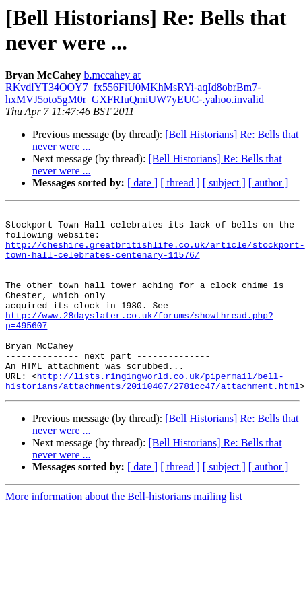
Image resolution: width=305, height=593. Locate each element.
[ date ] (142, 182)
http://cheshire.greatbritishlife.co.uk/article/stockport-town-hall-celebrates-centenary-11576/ (155, 258)
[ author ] (268, 182)
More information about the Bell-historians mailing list (123, 532)
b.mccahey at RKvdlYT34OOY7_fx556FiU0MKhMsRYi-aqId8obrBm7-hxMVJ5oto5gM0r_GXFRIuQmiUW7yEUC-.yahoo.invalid (134, 87)
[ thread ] (180, 182)
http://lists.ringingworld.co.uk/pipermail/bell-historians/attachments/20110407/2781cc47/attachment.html (152, 416)
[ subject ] (224, 182)
